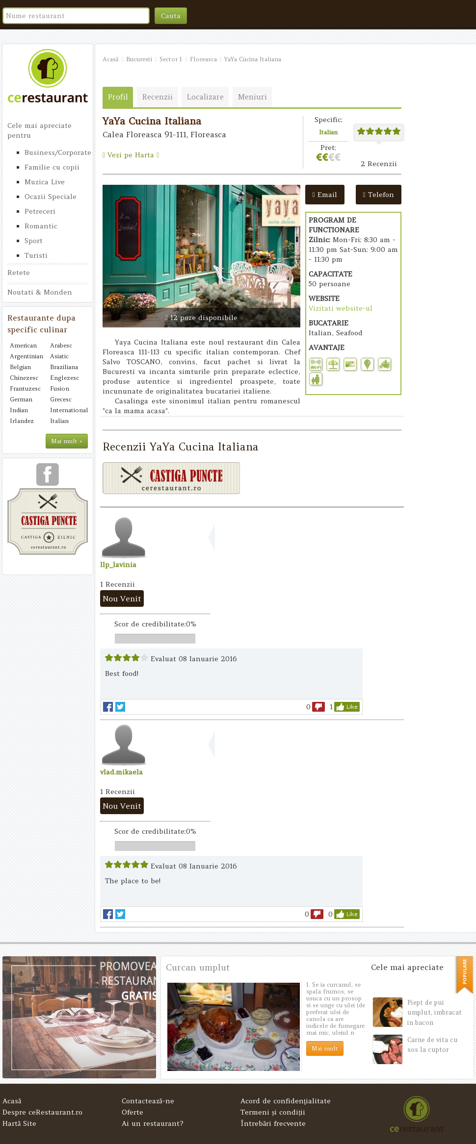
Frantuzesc (25, 388)
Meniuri (252, 96)
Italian (59, 420)
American (23, 345)
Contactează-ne (148, 1100)
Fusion (59, 388)
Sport (34, 240)
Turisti (36, 255)
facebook (108, 707)
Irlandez (22, 420)
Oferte (132, 1112)
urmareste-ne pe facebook (47, 478)
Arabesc (61, 345)
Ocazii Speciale (51, 196)
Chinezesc (24, 377)
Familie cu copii (52, 167)
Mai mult (325, 1048)
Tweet (120, 707)
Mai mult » (66, 441)
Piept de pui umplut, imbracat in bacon (434, 1012)
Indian (19, 410)
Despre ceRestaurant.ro (42, 1112)
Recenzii (157, 96)
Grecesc (61, 399)
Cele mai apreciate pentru (39, 130)
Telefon (378, 194)
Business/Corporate (56, 152)
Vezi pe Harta (131, 154)
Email (325, 194)
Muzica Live (45, 181)
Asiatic (59, 356)
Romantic (41, 226)
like (347, 707)
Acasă (11, 1100)
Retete (18, 272)
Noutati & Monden (39, 292)
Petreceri (40, 211)
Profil (118, 96)
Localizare (205, 96)
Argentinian (26, 356)
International (67, 410)
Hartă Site (19, 1123)
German (21, 399)
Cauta (171, 15)
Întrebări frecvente (273, 1123)
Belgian (20, 367)
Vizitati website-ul (340, 308)
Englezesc (64, 377)
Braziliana (64, 367)
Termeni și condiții (272, 1112)
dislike (318, 707)
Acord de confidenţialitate (285, 1100)
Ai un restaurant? (153, 1123)
